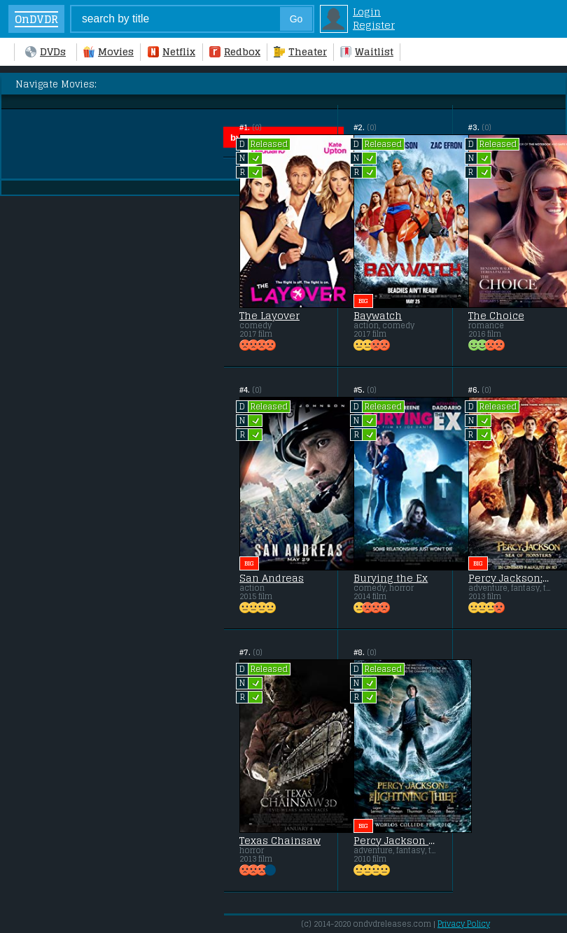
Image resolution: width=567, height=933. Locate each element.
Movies (108, 51)
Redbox (234, 51)
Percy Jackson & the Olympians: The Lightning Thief (395, 840)
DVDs (45, 51)
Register (374, 25)
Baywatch (378, 315)
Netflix (171, 51)
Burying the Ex (391, 578)
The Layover (269, 315)
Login (367, 11)
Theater (300, 51)
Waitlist (366, 51)
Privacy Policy (464, 924)
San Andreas (271, 578)
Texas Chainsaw (280, 840)
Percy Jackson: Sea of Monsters (509, 578)
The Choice (496, 315)
